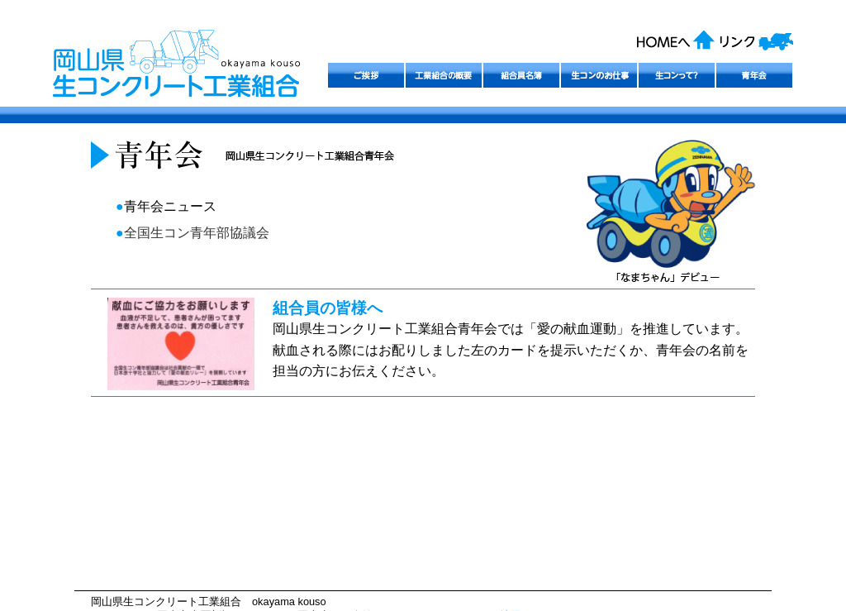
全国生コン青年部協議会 (196, 233)
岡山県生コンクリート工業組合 (218, 73)
